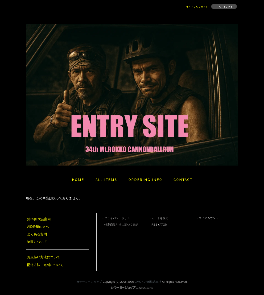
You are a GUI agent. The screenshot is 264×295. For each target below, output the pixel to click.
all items (106, 179)
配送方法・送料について (45, 265)
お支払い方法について (43, 257)
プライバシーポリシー (118, 218)
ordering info (145, 179)
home (78, 179)
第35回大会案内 (39, 219)
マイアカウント (209, 218)
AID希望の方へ (38, 227)
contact (182, 179)
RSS (154, 224)
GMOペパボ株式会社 (148, 281)
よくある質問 (37, 234)
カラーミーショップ (89, 281)
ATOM (164, 224)
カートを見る (160, 218)
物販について (37, 242)
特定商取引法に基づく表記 (121, 224)
